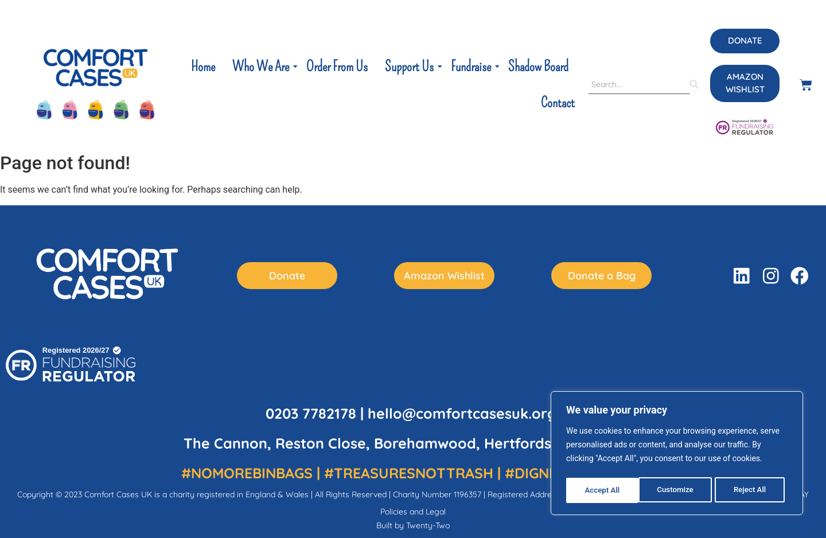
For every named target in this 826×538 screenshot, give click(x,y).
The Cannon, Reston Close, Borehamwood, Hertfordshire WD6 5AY (413, 443)
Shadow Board (538, 66)
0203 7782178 (311, 413)
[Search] (639, 85)
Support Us (410, 66)
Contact (558, 102)
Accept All (752, 490)
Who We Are (261, 66)
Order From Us (337, 66)
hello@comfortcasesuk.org (462, 413)
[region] (677, 455)
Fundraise (472, 66)
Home (203, 66)
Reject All (678, 490)
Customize (602, 490)
